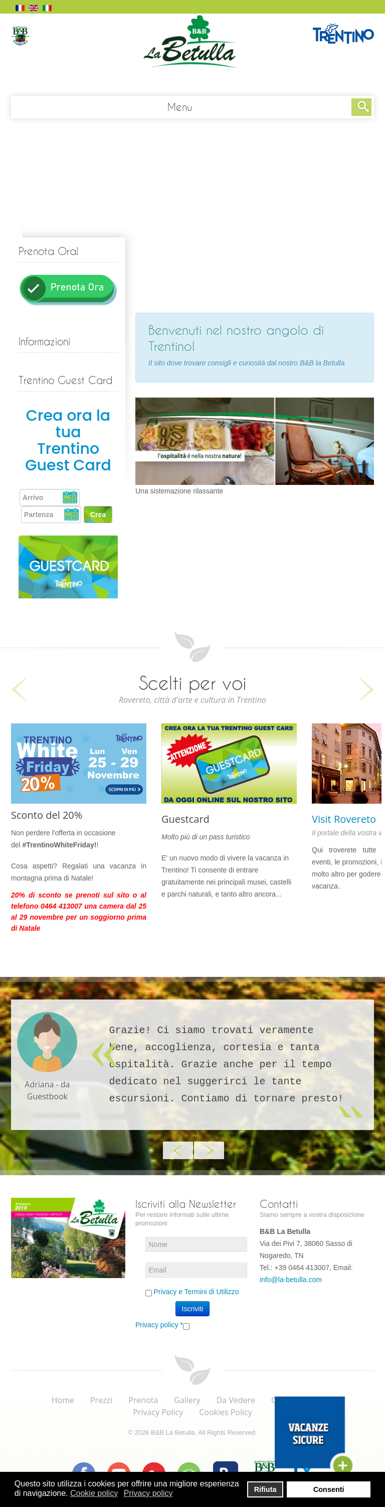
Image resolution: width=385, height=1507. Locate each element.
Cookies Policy (225, 1412)
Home (63, 1400)
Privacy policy (159, 1325)
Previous (18, 689)
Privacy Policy (158, 1412)
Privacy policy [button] (148, 1493)
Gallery (187, 1400)
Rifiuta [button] (265, 1489)
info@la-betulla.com (291, 1280)
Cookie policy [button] (94, 1493)
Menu (179, 107)
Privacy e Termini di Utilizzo (196, 1292)
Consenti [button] (328, 1489)
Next (366, 689)
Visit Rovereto (344, 819)
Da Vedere (236, 1400)
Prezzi (101, 1400)
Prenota (143, 1400)
